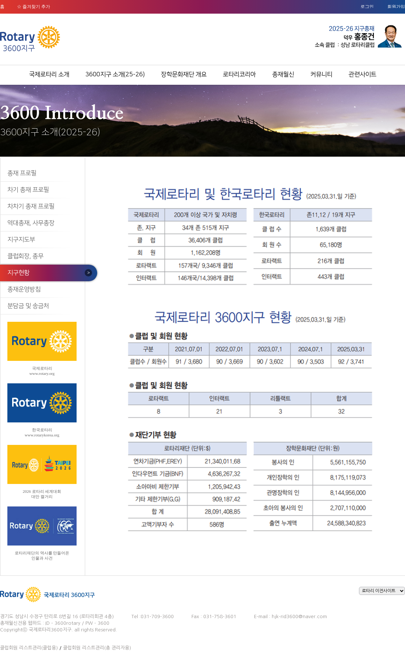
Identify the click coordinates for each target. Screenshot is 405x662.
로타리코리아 (239, 74)
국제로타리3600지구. (51, 629)
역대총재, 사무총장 (30, 223)
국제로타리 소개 (49, 74)
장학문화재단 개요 (184, 74)
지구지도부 (21, 239)
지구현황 (18, 272)
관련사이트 (362, 74)
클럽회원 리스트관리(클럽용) (29, 647)
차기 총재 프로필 (28, 190)
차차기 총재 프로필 (30, 206)
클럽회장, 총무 (25, 256)
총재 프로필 (21, 173)
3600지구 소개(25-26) (115, 74)
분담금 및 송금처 (28, 306)
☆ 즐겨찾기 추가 (33, 6)
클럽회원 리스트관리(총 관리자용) (97, 647)
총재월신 (283, 74)
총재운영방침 (23, 289)
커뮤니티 (321, 74)
